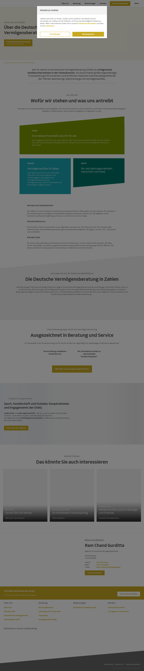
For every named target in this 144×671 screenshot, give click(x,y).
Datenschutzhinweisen (87, 23)
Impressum (50, 26)
